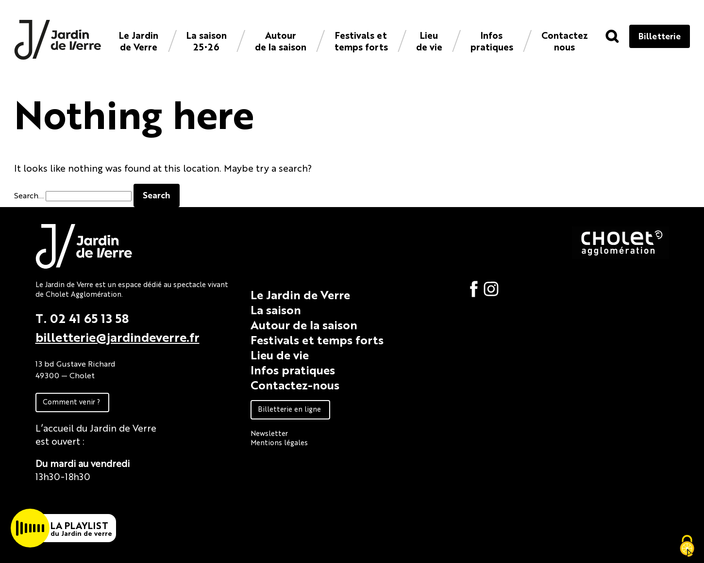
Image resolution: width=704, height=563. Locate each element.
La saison (276, 309)
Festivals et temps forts (361, 40)
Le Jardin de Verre (138, 40)
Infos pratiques (491, 40)
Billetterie (659, 35)
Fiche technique (70, 498)
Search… (29, 195)
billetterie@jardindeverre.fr (117, 336)
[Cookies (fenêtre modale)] (687, 546)
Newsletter (269, 432)
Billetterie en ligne (289, 408)
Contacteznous (564, 40)
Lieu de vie (429, 40)
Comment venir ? (71, 401)
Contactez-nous (295, 384)
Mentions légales (279, 442)
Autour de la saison (280, 40)
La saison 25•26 (206, 40)
